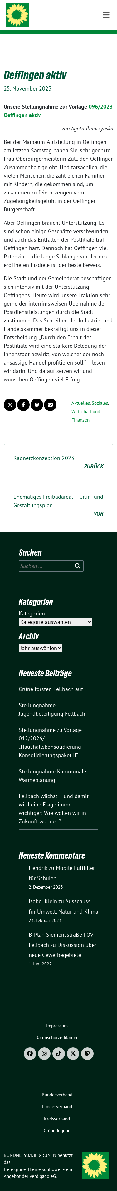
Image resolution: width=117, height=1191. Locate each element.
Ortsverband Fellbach (63, 21)
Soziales (100, 393)
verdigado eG (43, 1166)
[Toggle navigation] (106, 44)
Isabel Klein (43, 891)
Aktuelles (80, 393)
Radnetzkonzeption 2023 (58, 453)
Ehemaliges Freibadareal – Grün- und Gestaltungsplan (58, 495)
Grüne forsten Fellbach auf (51, 679)
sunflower (52, 1160)
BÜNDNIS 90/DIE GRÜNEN (66, 13)
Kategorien (32, 603)
